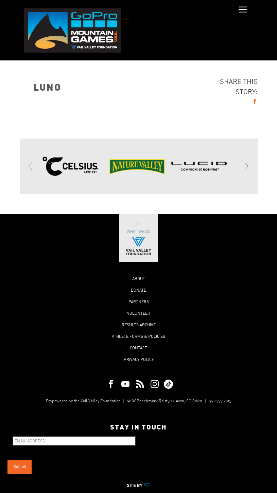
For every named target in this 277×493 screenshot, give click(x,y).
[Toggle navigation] (242, 9)
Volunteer (138, 313)
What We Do (138, 238)
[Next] (246, 166)
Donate (138, 290)
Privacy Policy (139, 359)
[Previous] (30, 166)
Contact (138, 347)
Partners (138, 301)
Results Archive (139, 324)
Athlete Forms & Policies (138, 336)
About (138, 278)
